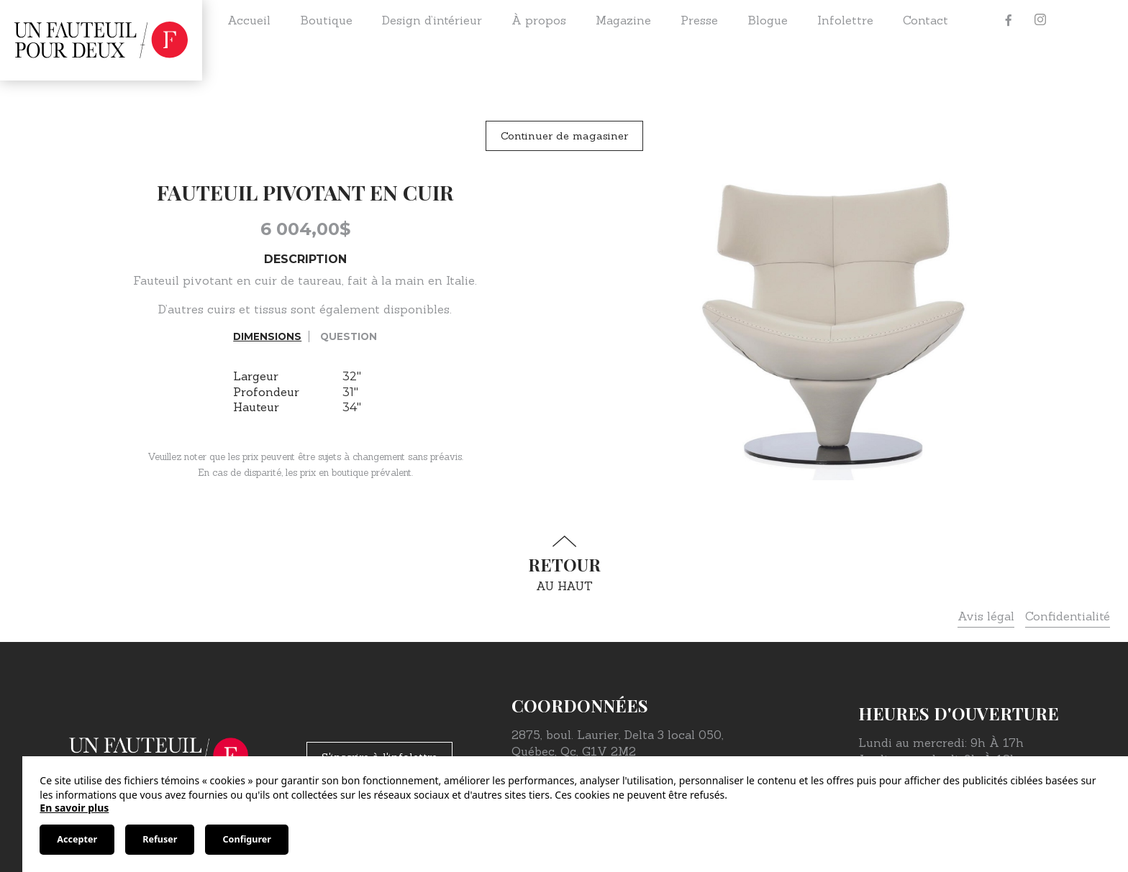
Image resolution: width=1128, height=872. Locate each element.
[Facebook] (1008, 20)
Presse (699, 20)
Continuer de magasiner (564, 135)
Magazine (623, 20)
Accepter (77, 839)
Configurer (246, 839)
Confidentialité (1067, 616)
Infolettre (845, 20)
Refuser (159, 839)
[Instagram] (1040, 20)
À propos (538, 20)
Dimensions (267, 336)
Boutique (326, 20)
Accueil (248, 20)
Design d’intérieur (432, 20)
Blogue (767, 20)
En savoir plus (74, 807)
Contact (925, 20)
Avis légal (986, 616)
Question (348, 336)
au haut (564, 564)
